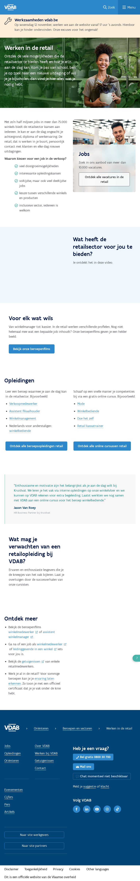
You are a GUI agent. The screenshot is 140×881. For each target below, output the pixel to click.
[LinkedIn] (86, 809)
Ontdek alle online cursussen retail (102, 446)
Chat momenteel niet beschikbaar (104, 776)
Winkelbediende (88, 411)
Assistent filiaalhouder (24, 411)
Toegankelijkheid (35, 869)
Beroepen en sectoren (77, 728)
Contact (40, 768)
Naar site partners (34, 846)
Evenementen (13, 790)
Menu (131, 7)
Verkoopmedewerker (23, 404)
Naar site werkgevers (34, 835)
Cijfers (8, 797)
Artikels (9, 812)
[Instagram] (107, 809)
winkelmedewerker (21, 632)
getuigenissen (31, 661)
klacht (105, 786)
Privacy (58, 869)
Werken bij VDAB (46, 753)
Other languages (97, 869)
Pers (7, 804)
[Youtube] (97, 809)
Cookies (74, 869)
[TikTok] (117, 809)
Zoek (111, 7)
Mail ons (85, 767)
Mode (81, 404)
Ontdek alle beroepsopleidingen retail (36, 446)
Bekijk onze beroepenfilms (31, 349)
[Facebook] (76, 809)
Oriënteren (41, 728)
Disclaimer (11, 869)
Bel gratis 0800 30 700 (95, 757)
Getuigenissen (44, 761)
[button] (136, 658)
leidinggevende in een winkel (33, 649)
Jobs (7, 746)
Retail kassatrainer (90, 426)
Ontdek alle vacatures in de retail (104, 179)
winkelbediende (20, 431)
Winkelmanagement (22, 418)
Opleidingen (12, 753)
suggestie (89, 786)
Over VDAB (42, 746)
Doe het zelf (85, 418)
